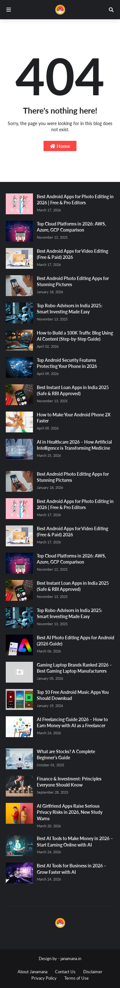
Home (60, 146)
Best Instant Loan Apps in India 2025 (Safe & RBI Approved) (73, 390)
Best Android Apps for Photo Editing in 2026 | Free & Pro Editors (75, 200)
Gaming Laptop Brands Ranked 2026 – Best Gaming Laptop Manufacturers (74, 668)
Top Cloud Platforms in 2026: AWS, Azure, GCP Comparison (71, 227)
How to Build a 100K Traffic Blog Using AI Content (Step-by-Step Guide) (75, 336)
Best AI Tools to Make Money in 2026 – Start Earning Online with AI (75, 841)
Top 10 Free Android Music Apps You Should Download (73, 695)
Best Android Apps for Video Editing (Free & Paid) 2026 (72, 254)
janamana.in (70, 958)
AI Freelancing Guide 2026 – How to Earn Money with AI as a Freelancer (72, 722)
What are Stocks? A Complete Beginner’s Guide (66, 755)
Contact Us (65, 971)
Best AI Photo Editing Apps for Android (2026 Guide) (75, 641)
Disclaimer (92, 971)
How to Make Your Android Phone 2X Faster (73, 418)
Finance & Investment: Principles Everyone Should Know (69, 782)
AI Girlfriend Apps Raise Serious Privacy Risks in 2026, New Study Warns (69, 812)
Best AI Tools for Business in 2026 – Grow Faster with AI (71, 869)
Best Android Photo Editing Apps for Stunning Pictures (73, 281)
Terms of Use (76, 978)
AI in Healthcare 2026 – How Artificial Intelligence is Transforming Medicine (74, 445)
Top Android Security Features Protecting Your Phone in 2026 (67, 363)
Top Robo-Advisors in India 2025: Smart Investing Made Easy (69, 309)
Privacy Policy (44, 978)
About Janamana (32, 971)
